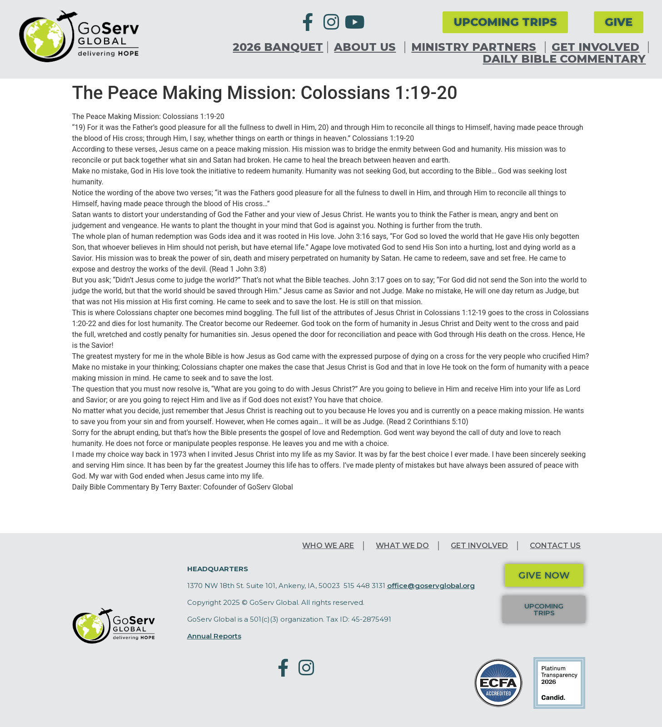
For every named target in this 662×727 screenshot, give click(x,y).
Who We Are (328, 545)
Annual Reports (214, 636)
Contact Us (555, 545)
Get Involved (598, 47)
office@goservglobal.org (431, 585)
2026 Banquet (278, 47)
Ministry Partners (476, 47)
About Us (367, 47)
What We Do (402, 545)
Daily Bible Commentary (564, 59)
